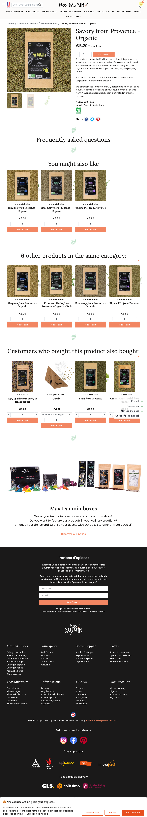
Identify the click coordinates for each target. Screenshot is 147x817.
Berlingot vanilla (15, 667)
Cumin (56, 398)
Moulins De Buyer (84, 652)
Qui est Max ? (14, 688)
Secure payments (50, 700)
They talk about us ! (17, 694)
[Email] (73, 595)
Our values (12, 697)
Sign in (113, 691)
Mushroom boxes (119, 661)
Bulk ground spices (16, 652)
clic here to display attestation (102, 720)
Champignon (14, 674)
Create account (118, 694)
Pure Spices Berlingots (18, 655)
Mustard (45, 655)
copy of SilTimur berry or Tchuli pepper (22, 400)
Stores (79, 691)
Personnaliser (92, 812)
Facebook (81, 694)
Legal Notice (47, 691)
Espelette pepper (16, 661)
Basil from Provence (90, 398)
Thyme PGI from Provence (91, 207)
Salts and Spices (84, 658)
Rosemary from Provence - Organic (56, 209)
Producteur (135, 406)
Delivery (45, 688)
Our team (12, 700)
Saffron (45, 658)
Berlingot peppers (16, 664)
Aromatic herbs (49, 23)
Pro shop (80, 688)
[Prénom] (73, 588)
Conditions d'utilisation (53, 694)
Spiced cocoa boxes (121, 655)
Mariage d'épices (132, 411)
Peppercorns (82, 655)
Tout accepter (133, 812)
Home (11, 23)
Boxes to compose (120, 652)
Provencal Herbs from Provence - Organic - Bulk (56, 304)
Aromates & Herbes (27, 23)
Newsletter (81, 703)
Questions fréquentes (129, 416)
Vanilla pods (47, 661)
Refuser (112, 812)
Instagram (81, 697)
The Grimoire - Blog (17, 703)
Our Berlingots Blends (18, 658)
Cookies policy (48, 697)
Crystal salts (82, 661)
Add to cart (103, 54)
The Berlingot (14, 691)
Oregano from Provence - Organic (22, 209)
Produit (137, 401)
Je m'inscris (74, 602)
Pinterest (80, 700)
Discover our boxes (73, 534)
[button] (141, 5)
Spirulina (45, 664)
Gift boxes (115, 658)
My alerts (115, 697)
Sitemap (45, 703)
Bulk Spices (47, 652)
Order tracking (117, 688)
